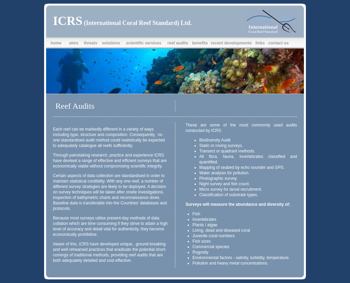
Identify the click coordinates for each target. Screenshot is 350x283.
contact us (278, 43)
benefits (200, 43)
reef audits (177, 43)
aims (73, 43)
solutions (111, 43)
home (56, 43)
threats (90, 43)
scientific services (143, 43)
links (260, 43)
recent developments (231, 43)
